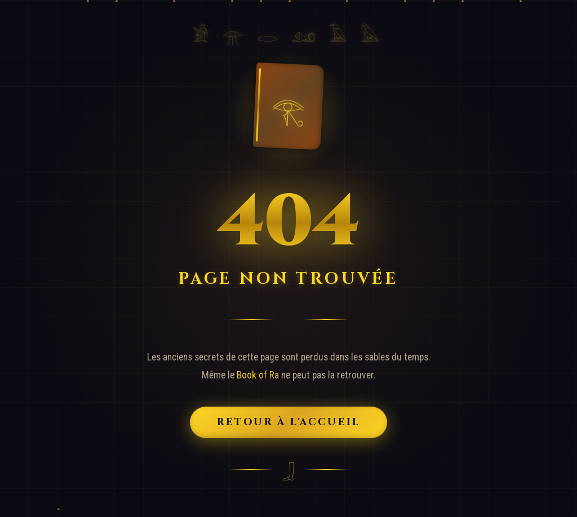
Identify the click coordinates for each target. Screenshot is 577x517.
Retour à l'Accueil (289, 422)
